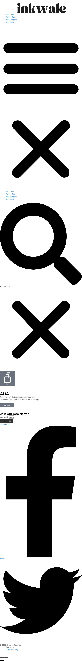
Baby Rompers (11, 20)
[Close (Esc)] (7, 657)
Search (3, 286)
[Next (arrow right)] (3, 660)
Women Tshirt (11, 17)
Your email (4, 417)
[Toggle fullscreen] (3, 657)
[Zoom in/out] (1, 657)
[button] (41, 108)
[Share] (5, 657)
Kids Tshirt (10, 22)
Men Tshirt (10, 14)
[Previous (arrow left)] (1, 660)
